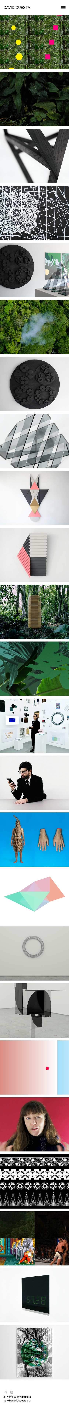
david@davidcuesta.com (17, 1400)
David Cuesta (16, 7)
